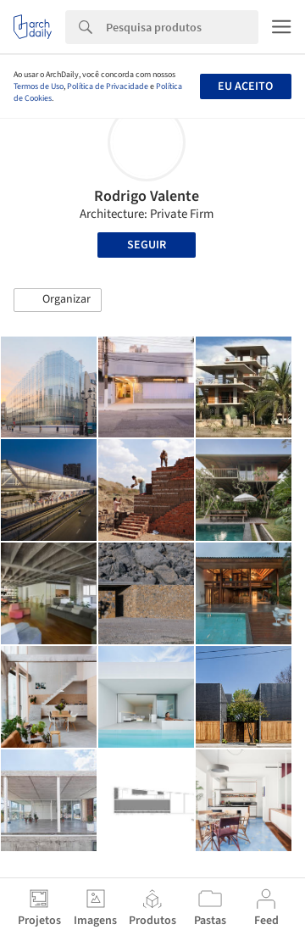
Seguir (146, 245)
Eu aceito (245, 86)
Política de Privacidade (107, 86)
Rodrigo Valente (146, 196)
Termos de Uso (39, 86)
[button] (58, 300)
